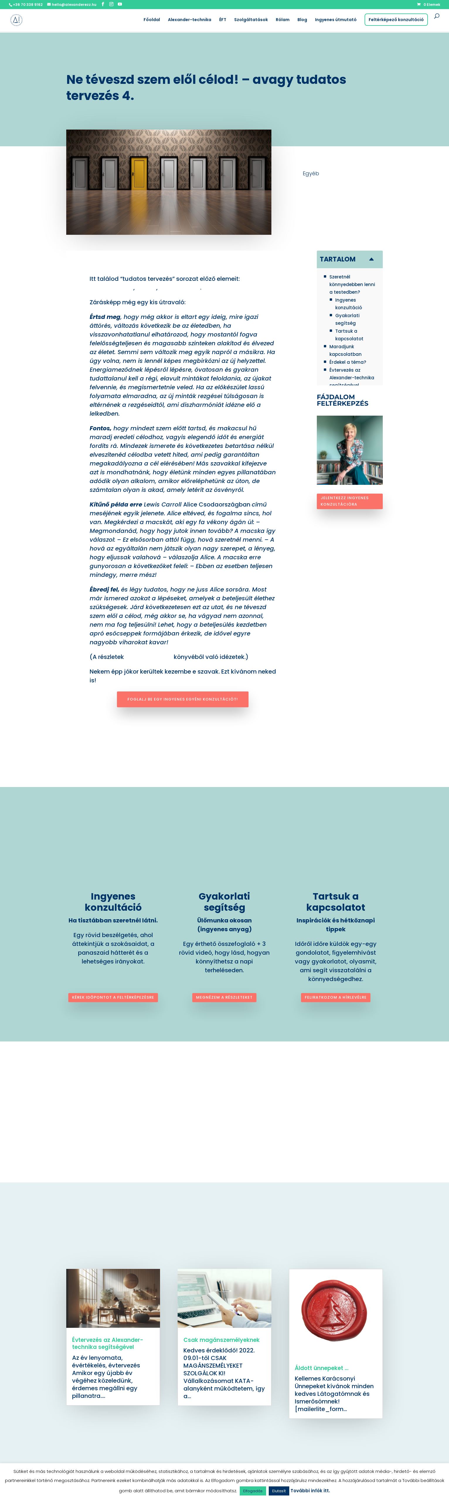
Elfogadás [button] (253, 1491)
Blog (302, 20)
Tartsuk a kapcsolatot (335, 902)
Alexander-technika (189, 20)
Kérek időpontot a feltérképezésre (113, 997)
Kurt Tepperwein (148, 657)
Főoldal (152, 20)
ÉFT (222, 20)
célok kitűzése (179, 287)
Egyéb (311, 173)
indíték (145, 287)
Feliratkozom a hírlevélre (336, 997)
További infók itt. (310, 1491)
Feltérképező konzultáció (396, 20)
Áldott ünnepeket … (321, 1368)
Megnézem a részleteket (224, 997)
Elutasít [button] (279, 1491)
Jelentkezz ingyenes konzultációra (345, 501)
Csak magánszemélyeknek (221, 1340)
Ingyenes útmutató (336, 20)
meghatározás (111, 287)
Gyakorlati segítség (224, 902)
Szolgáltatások (251, 20)
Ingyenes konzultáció (113, 902)
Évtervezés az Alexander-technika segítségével (107, 1343)
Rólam (283, 20)
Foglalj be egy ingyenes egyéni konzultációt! (182, 699)
